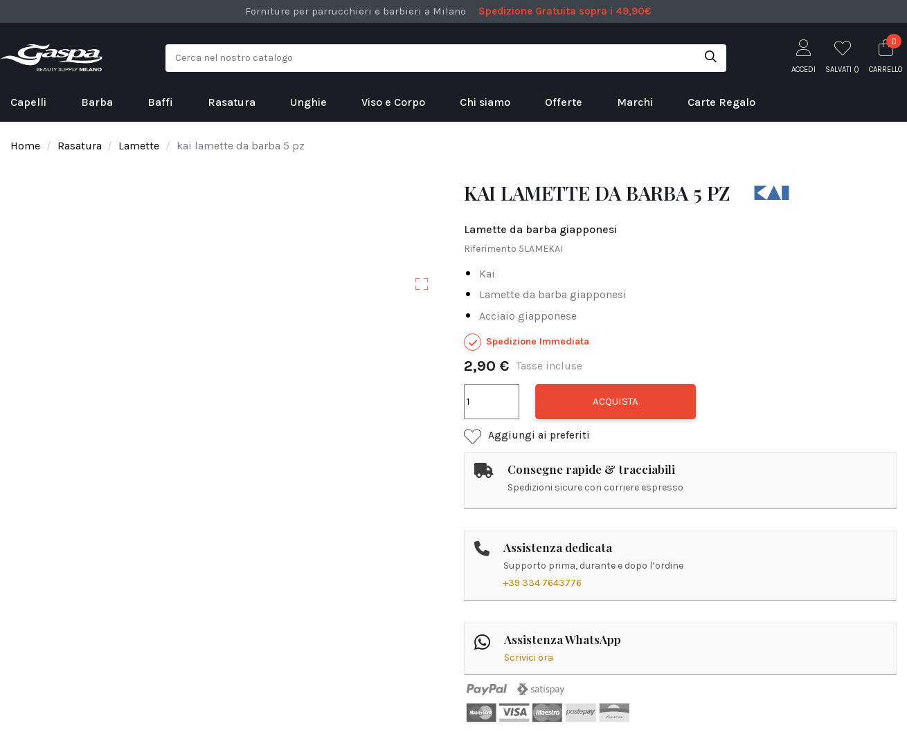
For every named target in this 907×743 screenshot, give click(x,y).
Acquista (615, 401)
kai (487, 273)
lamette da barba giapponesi (553, 294)
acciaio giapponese (528, 315)
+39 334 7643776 (542, 583)
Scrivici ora (528, 657)
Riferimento (490, 249)
